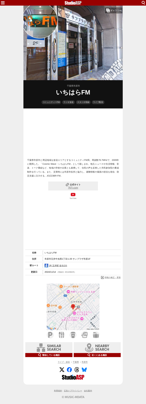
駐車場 (50, 334)
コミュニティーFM (51, 102)
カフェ (73, 334)
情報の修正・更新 (111, 277)
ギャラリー (113, 10)
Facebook (69, 369)
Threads (76, 369)
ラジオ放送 (68, 102)
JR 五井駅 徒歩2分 (56, 265)
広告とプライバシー (73, 391)
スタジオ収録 (83, 102)
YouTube (73, 198)
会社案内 (88, 391)
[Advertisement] (73, 132)
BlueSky (84, 369)
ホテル (95, 334)
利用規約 (58, 391)
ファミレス (61, 334)
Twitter (61, 369)
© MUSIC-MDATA (73, 397)
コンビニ (84, 334)
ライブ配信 (98, 102)
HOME (73, 3)
